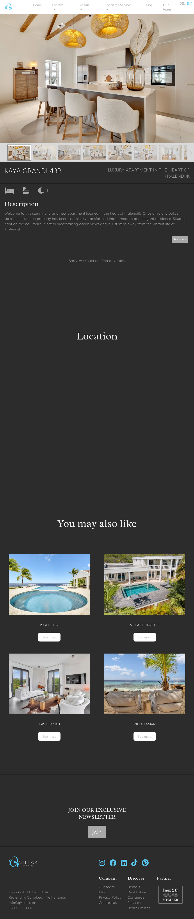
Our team (167, 7)
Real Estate (137, 891)
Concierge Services (136, 899)
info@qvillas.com (22, 902)
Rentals (134, 886)
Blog (149, 5)
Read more (179, 239)
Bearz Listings (139, 907)
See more (49, 637)
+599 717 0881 (21, 907)
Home (37, 5)
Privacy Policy (110, 897)
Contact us (108, 902)
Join (97, 832)
